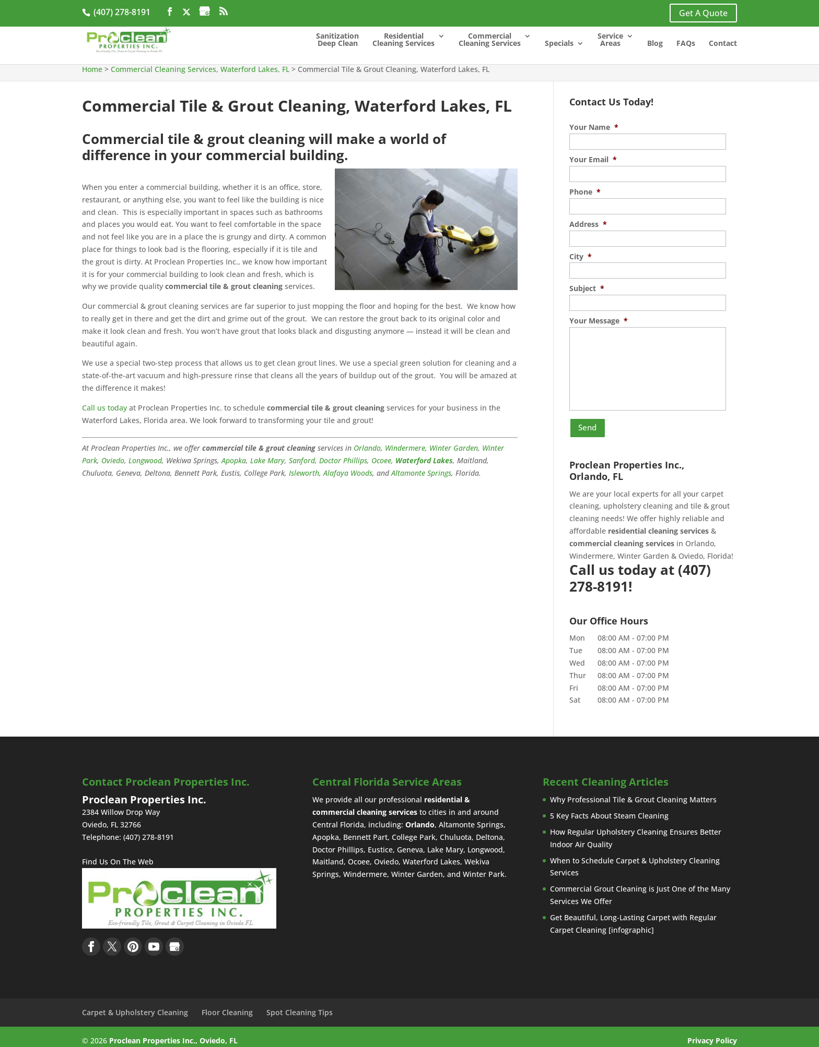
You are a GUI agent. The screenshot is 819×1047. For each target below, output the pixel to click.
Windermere (405, 448)
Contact (723, 44)
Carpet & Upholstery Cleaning (135, 1004)
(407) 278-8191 (120, 12)
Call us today (104, 408)
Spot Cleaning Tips (299, 1004)
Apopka (233, 460)
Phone (585, 192)
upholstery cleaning (638, 498)
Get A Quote (703, 13)
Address (588, 224)
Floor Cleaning (227, 1004)
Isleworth (304, 473)
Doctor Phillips (343, 460)
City (580, 256)
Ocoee (381, 460)
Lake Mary (267, 460)
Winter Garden (453, 448)
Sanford (302, 460)
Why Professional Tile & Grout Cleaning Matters (633, 792)
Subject (586, 288)
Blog (655, 44)
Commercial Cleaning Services (490, 41)
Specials (559, 44)
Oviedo (112, 460)
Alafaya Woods (347, 473)
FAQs (685, 44)
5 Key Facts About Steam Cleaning (609, 808)
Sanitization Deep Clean (337, 41)
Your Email (593, 159)
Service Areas (610, 41)
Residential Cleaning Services (403, 41)
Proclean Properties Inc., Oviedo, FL (173, 1033)
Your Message (598, 321)
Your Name (593, 127)
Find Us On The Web (118, 854)
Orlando (367, 448)
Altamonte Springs (421, 473)
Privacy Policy (712, 1033)
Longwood (145, 460)
